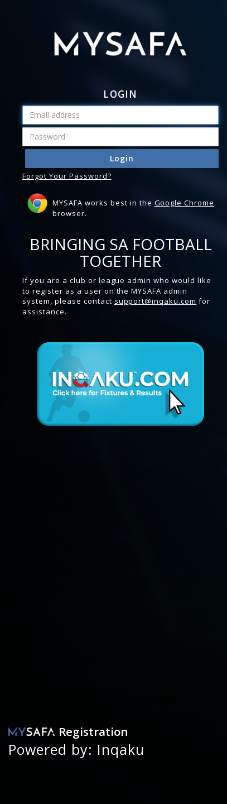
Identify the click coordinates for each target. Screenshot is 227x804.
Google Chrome (184, 203)
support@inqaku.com (155, 301)
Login (122, 158)
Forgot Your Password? (67, 176)
